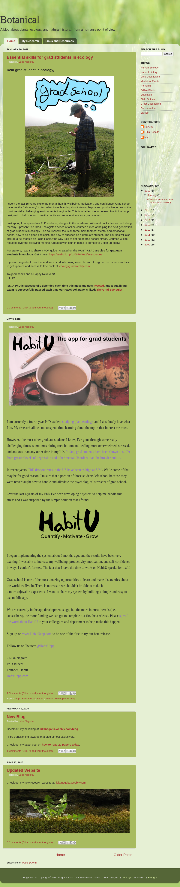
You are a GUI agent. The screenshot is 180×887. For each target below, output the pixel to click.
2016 (148, 210)
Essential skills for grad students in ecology (50, 57)
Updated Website (23, 770)
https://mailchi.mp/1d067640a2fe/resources (75, 254)
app (17, 698)
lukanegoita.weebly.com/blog (59, 729)
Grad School (28, 698)
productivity (68, 698)
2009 (148, 244)
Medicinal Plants (150, 81)
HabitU (40, 698)
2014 (148, 220)
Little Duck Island (150, 76)
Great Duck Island (151, 103)
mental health (53, 698)
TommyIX (127, 877)
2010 (148, 239)
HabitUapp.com (17, 676)
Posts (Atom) (29, 862)
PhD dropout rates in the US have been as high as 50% (65, 470)
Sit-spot (145, 112)
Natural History (149, 72)
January (152, 195)
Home (11, 41)
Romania (146, 85)
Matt (146, 137)
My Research (30, 41)
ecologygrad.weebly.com (74, 266)
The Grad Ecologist (109, 289)
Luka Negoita (26, 61)
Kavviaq (148, 126)
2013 (148, 224)
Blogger (152, 877)
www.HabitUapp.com (37, 634)
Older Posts (123, 855)
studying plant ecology (77, 422)
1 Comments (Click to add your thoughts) (30, 693)
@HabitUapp (46, 646)
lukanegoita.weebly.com (71, 782)
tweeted (99, 285)
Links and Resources (60, 41)
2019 (148, 190)
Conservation (148, 108)
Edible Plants (148, 90)
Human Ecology (149, 67)
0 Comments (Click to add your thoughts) (30, 307)
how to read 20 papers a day (60, 744)
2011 (148, 234)
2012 (148, 229)
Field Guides (148, 99)
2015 (148, 214)
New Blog (16, 716)
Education (146, 94)
